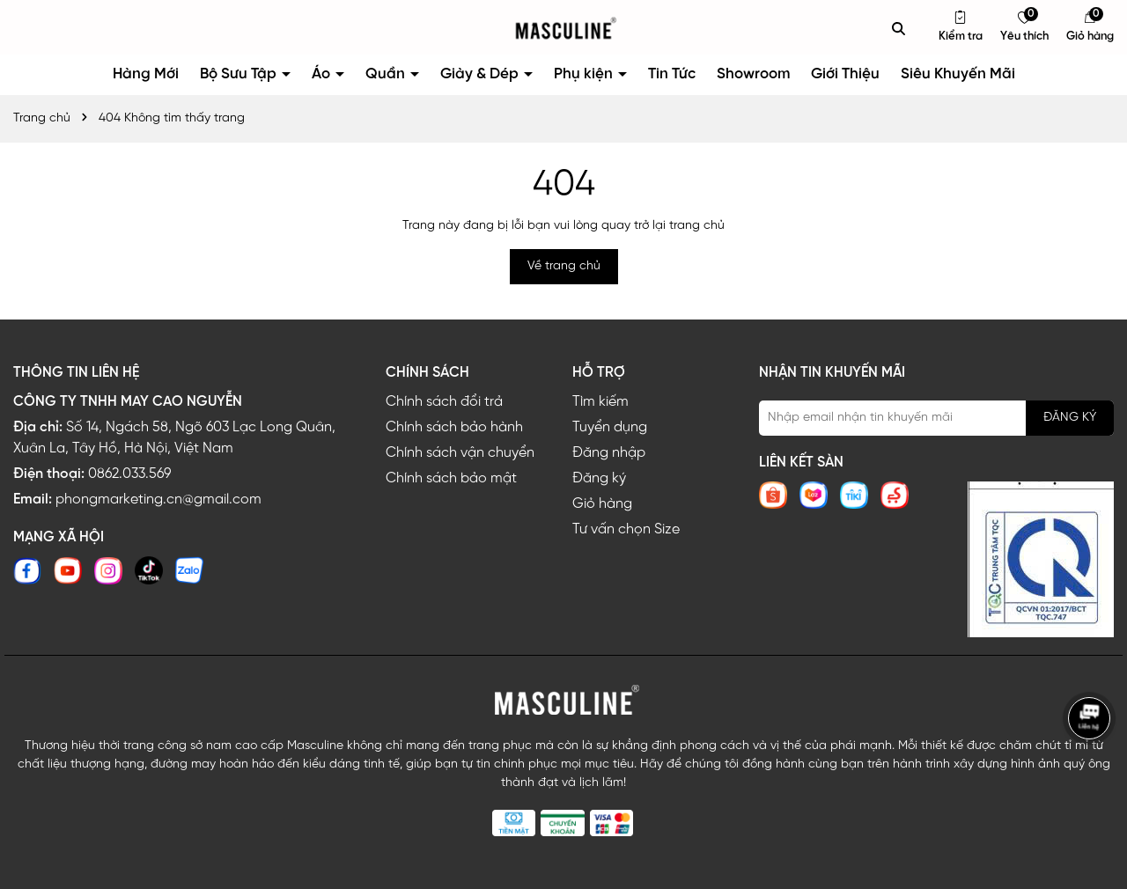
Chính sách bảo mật (451, 478)
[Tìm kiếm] (899, 28)
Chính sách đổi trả (444, 401)
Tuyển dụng (609, 427)
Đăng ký (599, 478)
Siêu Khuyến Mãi (958, 74)
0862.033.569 (129, 474)
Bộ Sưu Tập (240, 74)
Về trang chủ (563, 266)
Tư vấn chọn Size (626, 529)
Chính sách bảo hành (454, 427)
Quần (387, 74)
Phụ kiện (585, 74)
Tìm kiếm (600, 401)
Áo (323, 74)
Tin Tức (672, 74)
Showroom (753, 74)
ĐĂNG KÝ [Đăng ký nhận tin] (1069, 417)
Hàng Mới (146, 74)
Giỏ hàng (602, 503)
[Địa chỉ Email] (936, 418)
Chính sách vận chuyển (460, 452)
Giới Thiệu (845, 74)
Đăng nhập (608, 452)
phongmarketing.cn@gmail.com (158, 499)
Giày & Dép (481, 74)
